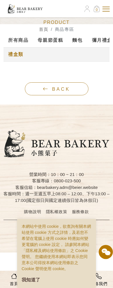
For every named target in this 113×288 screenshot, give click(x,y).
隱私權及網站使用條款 (46, 250)
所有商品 (18, 40)
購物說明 (32, 211)
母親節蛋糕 (50, 40)
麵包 (77, 40)
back (56, 89)
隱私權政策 (56, 211)
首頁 (44, 29)
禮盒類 (15, 54)
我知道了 (31, 279)
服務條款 (80, 211)
